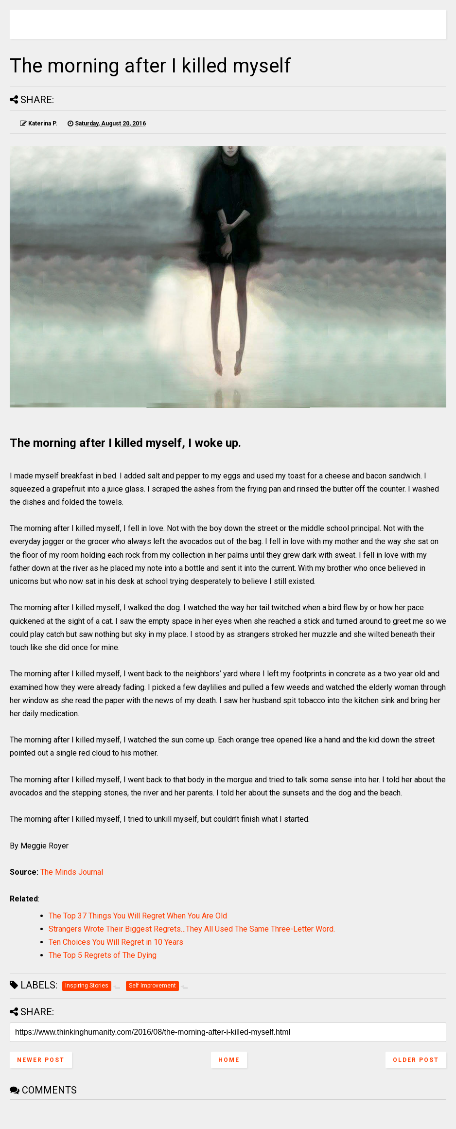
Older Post (416, 1060)
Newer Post (41, 1060)
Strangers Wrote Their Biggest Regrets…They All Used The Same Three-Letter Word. (192, 929)
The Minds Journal (71, 872)
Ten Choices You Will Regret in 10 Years (116, 942)
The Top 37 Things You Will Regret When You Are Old (138, 915)
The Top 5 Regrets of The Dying (103, 955)
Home (229, 1060)
